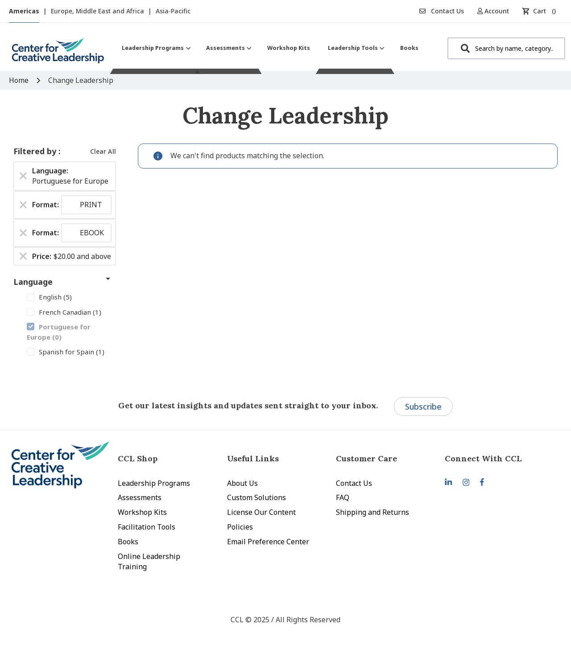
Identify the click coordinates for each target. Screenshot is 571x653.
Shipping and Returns (372, 512)
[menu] (270, 47)
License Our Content (261, 512)
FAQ (342, 497)
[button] (496, 11)
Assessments (139, 497)
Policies (240, 527)
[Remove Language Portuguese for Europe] (23, 176)
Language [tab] (33, 281)
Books (128, 541)
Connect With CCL (483, 458)
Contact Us (441, 11)
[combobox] (506, 48)
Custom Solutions (256, 497)
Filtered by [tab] (35, 151)
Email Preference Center (268, 541)
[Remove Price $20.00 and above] (23, 256)
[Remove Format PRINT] (23, 204)
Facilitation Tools (146, 527)
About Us (242, 483)
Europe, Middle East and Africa (98, 11)
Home (19, 80)
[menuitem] (155, 47)
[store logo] (58, 54)
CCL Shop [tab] (137, 458)
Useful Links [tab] (253, 458)
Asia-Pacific (173, 11)
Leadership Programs (154, 483)
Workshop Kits (142, 512)
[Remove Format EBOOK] (23, 232)
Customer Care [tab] (366, 458)
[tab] (499, 458)
